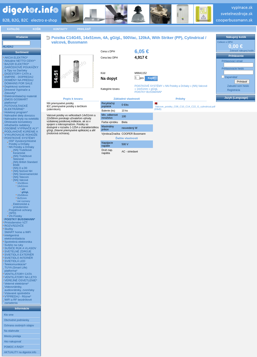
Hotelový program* (16, 112)
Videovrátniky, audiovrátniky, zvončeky (19, 288)
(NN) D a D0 (20, 168)
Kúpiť (151, 78)
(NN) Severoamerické (25, 174)
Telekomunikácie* (15, 264)
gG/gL (154, 88)
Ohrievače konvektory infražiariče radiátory (18, 123)
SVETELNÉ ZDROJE (17, 251)
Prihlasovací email (232, 61)
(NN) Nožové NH (22, 171)
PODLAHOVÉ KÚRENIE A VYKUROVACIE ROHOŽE (21, 133)
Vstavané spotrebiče (17, 293)
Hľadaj (8, 46)
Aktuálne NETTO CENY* (20, 60)
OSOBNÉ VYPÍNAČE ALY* (21, 128)
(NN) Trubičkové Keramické (22, 152)
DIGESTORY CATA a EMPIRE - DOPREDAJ (18, 75)
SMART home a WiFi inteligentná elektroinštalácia (17, 235)
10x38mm (22, 183)
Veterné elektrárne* (16, 283)
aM (23, 189)
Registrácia (233, 90)
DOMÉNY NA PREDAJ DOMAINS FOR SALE (18, 81)
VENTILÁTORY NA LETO (20, 277)
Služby (8, 228)
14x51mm (142, 88)
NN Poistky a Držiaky (177, 85)
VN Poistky (15, 216)
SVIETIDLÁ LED (14, 261)
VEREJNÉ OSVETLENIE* (20, 280)
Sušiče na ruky (13, 245)
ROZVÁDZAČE (14, 225)
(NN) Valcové (199, 85)
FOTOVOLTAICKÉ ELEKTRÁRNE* (16, 107)
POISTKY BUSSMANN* (148, 91)
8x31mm (22, 198)
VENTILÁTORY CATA (18, 274)
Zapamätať (231, 77)
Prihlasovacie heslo (233, 68)
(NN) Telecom (21, 177)
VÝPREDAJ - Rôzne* (17, 296)
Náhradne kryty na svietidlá (21, 118)
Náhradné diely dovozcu (19, 115)
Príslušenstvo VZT (16, 222)
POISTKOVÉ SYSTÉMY (148, 85)
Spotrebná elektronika (18, 241)
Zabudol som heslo (238, 85)
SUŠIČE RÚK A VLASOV (20, 248)
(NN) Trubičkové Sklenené (22, 158)
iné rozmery (23, 201)
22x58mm (22, 195)
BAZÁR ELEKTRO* (16, 64)
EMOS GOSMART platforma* (16, 101)
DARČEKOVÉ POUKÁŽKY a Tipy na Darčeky (21, 69)
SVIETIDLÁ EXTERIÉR (19, 254)
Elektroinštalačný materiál (20, 96)
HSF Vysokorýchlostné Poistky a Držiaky (22, 143)
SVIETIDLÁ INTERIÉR (18, 257)
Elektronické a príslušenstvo (21, 206)
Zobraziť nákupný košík (242, 50)
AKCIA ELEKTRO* (16, 57)
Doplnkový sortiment (17, 86)
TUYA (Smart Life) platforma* (15, 269)
